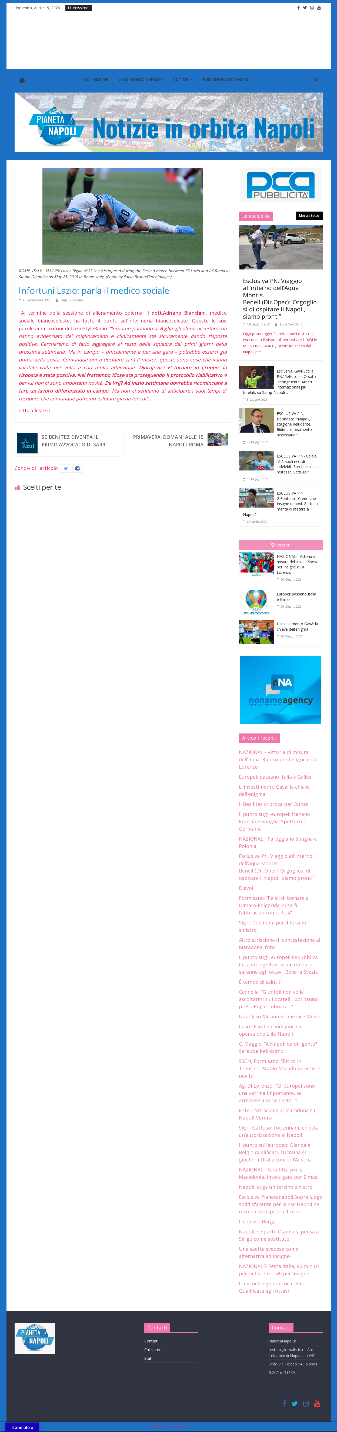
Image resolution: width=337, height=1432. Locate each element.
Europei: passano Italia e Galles (275, 775)
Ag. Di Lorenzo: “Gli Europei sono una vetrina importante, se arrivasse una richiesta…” (277, 1091)
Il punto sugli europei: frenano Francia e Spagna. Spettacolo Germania (274, 820)
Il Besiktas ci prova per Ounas (273, 802)
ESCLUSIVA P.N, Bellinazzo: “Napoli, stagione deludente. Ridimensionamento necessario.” (294, 423)
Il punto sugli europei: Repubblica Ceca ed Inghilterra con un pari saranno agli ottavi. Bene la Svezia (278, 963)
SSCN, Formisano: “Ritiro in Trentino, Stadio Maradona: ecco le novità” (279, 1067)
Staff (148, 1357)
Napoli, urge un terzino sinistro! (276, 1185)
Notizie (180, 79)
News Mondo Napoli (138, 79)
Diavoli (247, 886)
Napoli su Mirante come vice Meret (280, 1015)
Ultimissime (96, 79)
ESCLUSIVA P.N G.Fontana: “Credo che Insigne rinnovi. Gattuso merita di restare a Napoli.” (280, 502)
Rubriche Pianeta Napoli (227, 79)
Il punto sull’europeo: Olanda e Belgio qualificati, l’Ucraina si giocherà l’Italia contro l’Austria (275, 1150)
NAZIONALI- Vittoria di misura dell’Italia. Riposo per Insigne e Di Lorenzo (298, 563)
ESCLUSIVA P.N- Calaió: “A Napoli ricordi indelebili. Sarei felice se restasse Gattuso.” (297, 462)
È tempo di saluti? (260, 980)
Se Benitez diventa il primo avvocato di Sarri (74, 440)
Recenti (280, 543)
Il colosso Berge (257, 1220)
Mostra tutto (309, 214)
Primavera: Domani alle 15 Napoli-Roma (168, 440)
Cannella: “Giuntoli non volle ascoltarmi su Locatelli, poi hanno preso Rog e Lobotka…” (278, 997)
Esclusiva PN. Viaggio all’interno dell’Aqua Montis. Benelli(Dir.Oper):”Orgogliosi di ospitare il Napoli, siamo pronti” (280, 297)
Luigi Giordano (72, 299)
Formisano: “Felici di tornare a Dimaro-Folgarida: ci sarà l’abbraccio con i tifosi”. (274, 903)
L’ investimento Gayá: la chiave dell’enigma (297, 625)
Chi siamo (153, 1348)
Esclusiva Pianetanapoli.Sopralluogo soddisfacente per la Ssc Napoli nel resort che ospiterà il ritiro (281, 1202)
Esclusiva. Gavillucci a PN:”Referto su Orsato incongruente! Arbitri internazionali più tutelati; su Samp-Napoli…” (279, 380)
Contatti (151, 1339)
